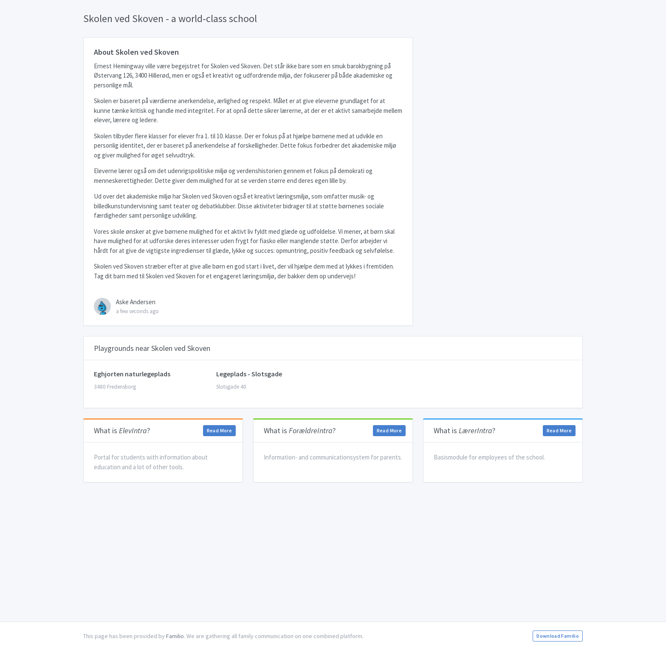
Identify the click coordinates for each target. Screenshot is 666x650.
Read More (219, 430)
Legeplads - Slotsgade (249, 374)
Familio (175, 636)
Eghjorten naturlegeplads (132, 374)
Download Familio (557, 636)
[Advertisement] (333, 552)
